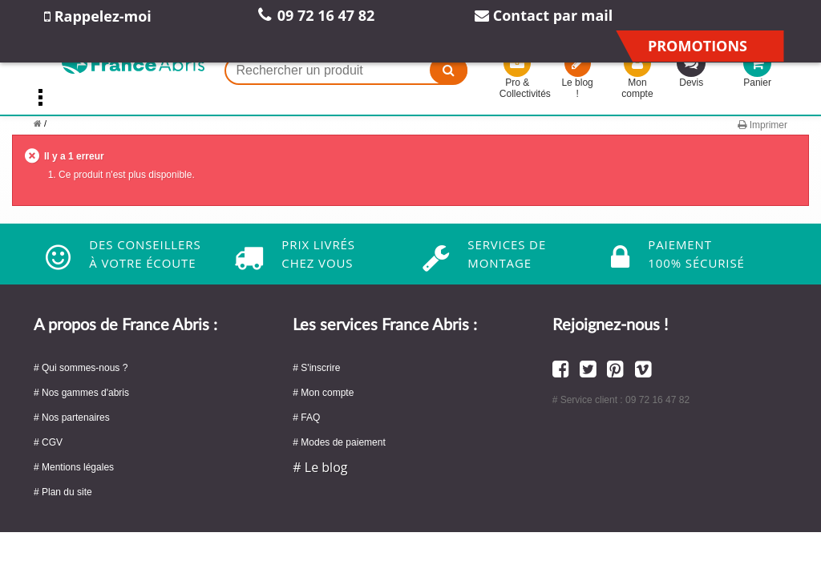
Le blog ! (578, 77)
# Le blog (320, 467)
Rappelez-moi (98, 16)
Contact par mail (544, 15)
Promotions (697, 45)
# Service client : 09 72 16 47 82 (621, 400)
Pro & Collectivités (517, 77)
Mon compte (637, 77)
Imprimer (762, 125)
